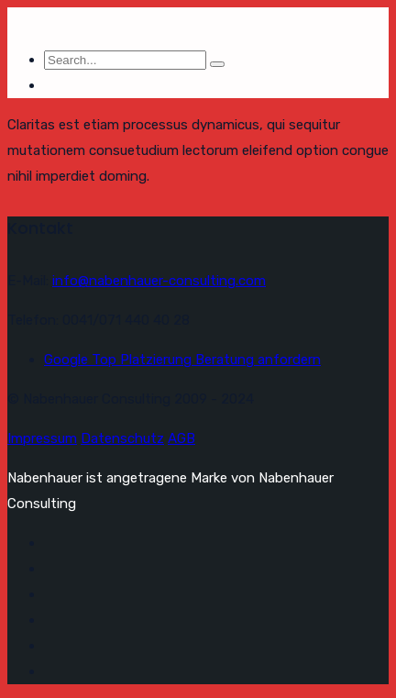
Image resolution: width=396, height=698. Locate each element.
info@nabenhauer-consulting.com (159, 280)
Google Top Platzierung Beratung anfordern (182, 359)
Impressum (42, 438)
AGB (181, 438)
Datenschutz (122, 438)
